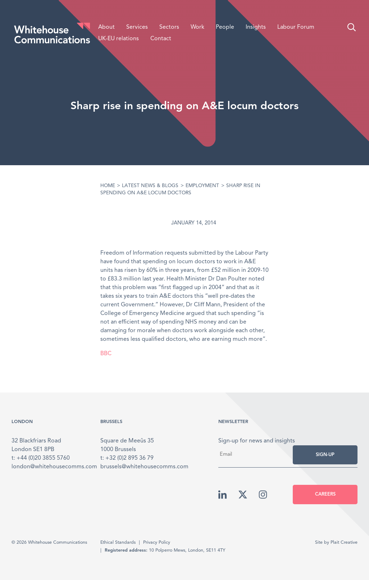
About (106, 27)
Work (197, 27)
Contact (160, 39)
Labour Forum (295, 27)
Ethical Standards (118, 542)
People (225, 27)
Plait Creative (344, 542)
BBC (105, 354)
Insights (256, 27)
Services (137, 27)
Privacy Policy (156, 542)
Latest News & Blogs (150, 186)
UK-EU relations (118, 39)
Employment (202, 186)
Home (107, 186)
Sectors (169, 27)
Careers (325, 494)
